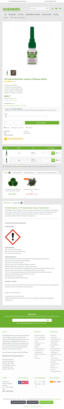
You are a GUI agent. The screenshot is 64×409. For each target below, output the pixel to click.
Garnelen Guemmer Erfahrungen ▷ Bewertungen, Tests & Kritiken (56, 353)
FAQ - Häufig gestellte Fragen (40, 340)
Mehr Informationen (56, 399)
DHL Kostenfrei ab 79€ (51, 1)
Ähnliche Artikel (17, 172)
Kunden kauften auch (29, 172)
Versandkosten (19, 166)
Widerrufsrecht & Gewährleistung (39, 351)
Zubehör (7, 172)
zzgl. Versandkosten (13, 100)
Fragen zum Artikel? (17, 127)
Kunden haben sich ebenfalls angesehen (47, 172)
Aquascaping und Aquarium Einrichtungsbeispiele (56, 346)
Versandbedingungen (40, 348)
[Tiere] (4, 14)
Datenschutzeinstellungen (18, 402)
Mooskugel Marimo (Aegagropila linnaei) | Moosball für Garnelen (12, 190)
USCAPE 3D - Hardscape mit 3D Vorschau (55, 363)
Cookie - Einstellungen (40, 337)
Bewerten (29, 127)
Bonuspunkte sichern (17, 138)
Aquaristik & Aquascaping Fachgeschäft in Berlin (56, 337)
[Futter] (20, 14)
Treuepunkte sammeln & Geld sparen (18, 1)
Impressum (37, 358)
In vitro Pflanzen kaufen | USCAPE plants (56, 359)
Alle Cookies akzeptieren (46, 402)
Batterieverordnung (39, 335)
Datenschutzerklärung (40, 354)
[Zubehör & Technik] (32, 14)
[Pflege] (56, 14)
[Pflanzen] (12, 14)
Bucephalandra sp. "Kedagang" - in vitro (32, 190)
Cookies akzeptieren (33, 402)
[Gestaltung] (46, 14)
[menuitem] (60, 8)
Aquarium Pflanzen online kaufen (55, 342)
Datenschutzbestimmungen (26, 323)
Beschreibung (7, 203)
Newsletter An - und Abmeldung (39, 344)
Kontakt (37, 346)
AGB (36, 356)
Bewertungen (17, 203)
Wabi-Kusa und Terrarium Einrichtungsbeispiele (56, 369)
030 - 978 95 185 (7, 391)
